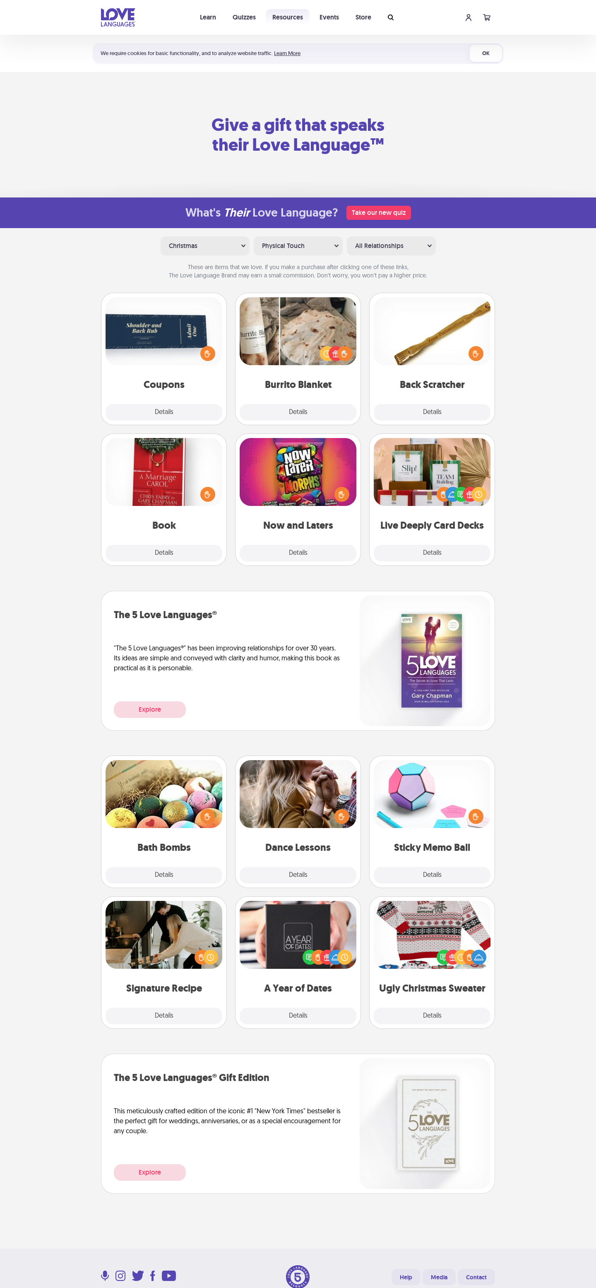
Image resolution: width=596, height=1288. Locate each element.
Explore (150, 709)
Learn (208, 17)
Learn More (287, 53)
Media (439, 1277)
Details (164, 412)
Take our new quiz (379, 212)
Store (363, 17)
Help (406, 1277)
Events (329, 17)
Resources (287, 17)
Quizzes (244, 17)
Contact (476, 1277)
